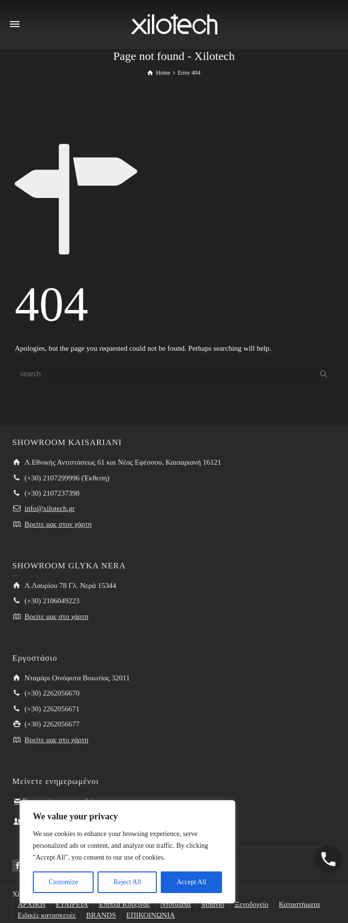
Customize (63, 882)
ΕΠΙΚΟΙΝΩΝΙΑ (150, 915)
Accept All (191, 882)
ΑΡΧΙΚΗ (32, 904)
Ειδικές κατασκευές (47, 915)
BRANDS (101, 915)
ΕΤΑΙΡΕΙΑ (72, 904)
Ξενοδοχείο (251, 904)
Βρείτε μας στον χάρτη (58, 524)
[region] (127, 851)
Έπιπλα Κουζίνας (124, 904)
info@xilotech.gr (50, 508)
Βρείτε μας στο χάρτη (56, 616)
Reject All (127, 882)
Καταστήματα (299, 904)
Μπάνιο (212, 904)
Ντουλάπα (175, 904)
